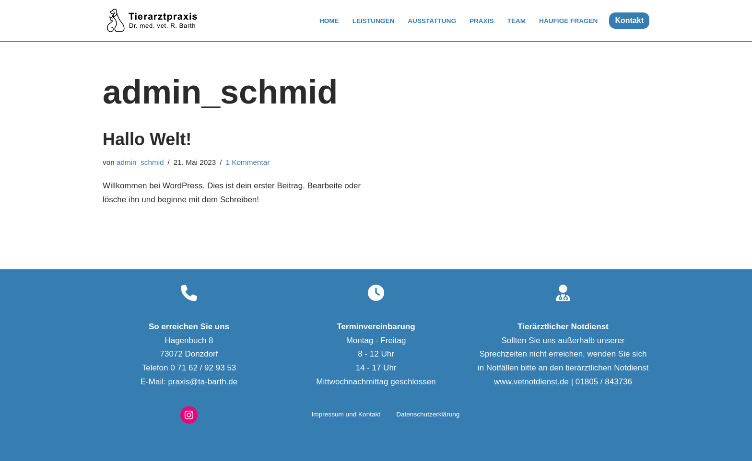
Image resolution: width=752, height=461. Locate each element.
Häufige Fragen (568, 20)
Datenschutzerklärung (427, 414)
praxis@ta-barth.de (202, 381)
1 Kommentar (248, 162)
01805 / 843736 (604, 381)
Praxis (482, 20)
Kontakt (629, 20)
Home (329, 20)
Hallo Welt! (147, 139)
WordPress (206, 447)
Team (516, 20)
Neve (112, 447)
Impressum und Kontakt (346, 414)
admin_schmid (140, 162)
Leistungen (373, 20)
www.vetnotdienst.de (531, 381)
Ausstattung (432, 20)
